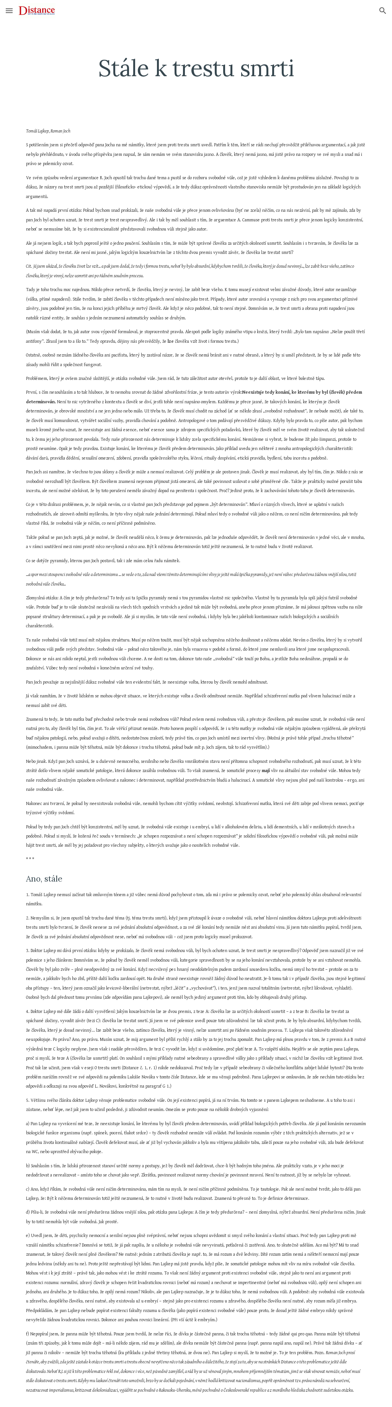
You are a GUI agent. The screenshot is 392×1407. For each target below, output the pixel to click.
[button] (9, 10)
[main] (196, 67)
